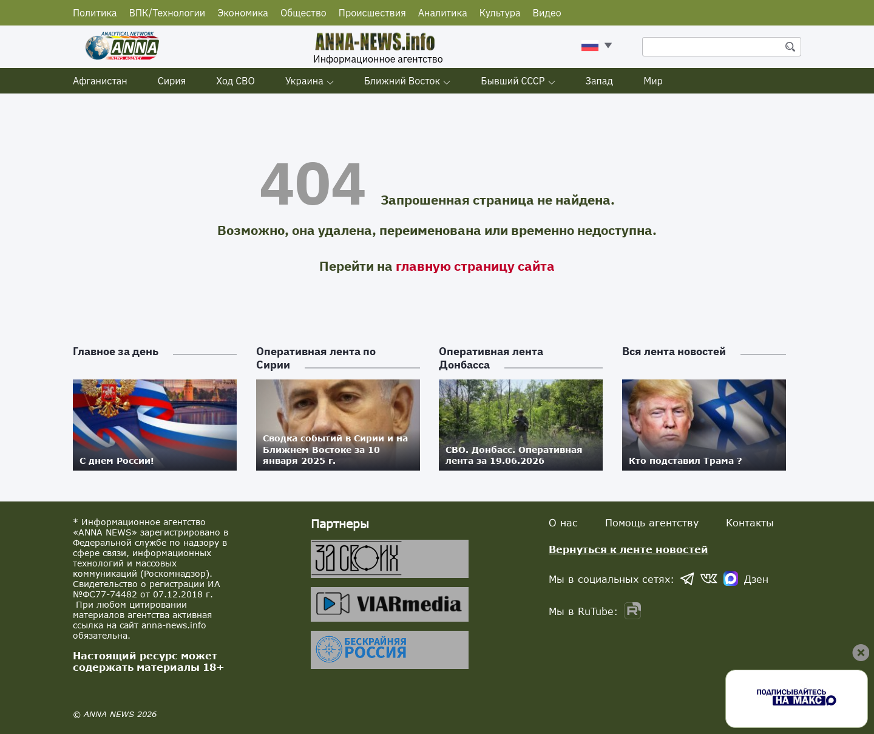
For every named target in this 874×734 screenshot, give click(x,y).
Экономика (242, 13)
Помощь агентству (652, 522)
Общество (303, 13)
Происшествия (372, 13)
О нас (563, 522)
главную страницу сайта (475, 265)
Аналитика (442, 13)
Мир (653, 81)
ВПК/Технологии (167, 13)
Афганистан (100, 81)
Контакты (750, 522)
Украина (304, 81)
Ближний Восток (402, 81)
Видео (547, 13)
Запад (600, 81)
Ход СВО (235, 81)
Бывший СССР (512, 81)
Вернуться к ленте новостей (628, 549)
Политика (95, 13)
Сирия (172, 81)
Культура (500, 13)
